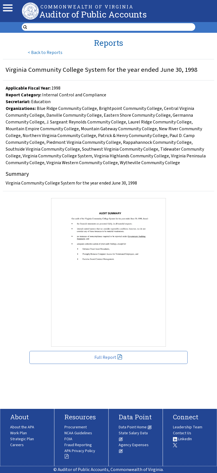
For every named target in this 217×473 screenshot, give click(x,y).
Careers (17, 445)
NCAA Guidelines (78, 433)
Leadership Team (187, 427)
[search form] (112, 27)
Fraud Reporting (78, 445)
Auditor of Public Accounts (93, 14)
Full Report (108, 357)
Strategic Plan (22, 439)
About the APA (22, 427)
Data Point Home (135, 427)
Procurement (75, 427)
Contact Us (182, 433)
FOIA (68, 439)
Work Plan (18, 433)
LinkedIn (182, 439)
